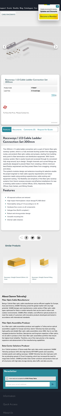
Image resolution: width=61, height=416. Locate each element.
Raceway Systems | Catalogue (53, 95)
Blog (21, 8)
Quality (16, 8)
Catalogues (28, 8)
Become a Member (48, 16)
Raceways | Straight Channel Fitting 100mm (42, 278)
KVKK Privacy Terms (31, 378)
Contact (37, 8)
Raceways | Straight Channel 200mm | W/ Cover (16, 278)
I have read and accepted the (21, 379)
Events (9, 8)
